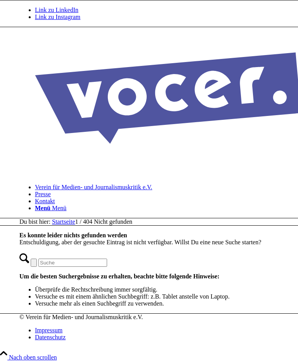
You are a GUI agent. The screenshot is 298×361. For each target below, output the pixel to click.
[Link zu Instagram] (57, 17)
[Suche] (72, 263)
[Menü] (50, 208)
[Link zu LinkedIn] (56, 10)
